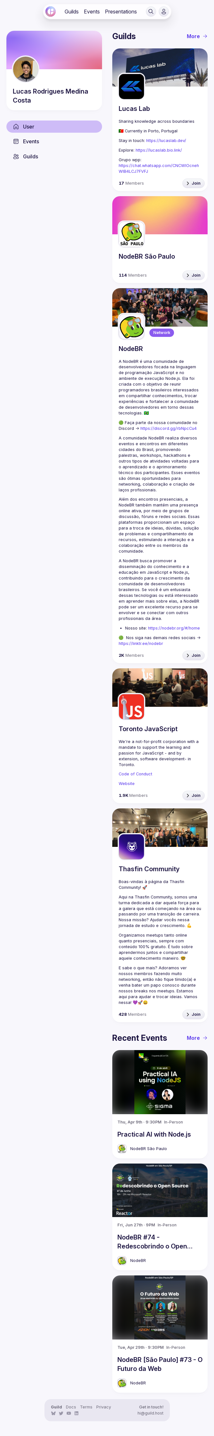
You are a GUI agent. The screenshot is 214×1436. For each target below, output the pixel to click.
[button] (151, 11)
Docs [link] (71, 1407)
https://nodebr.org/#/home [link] (174, 628)
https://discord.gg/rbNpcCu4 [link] (168, 428)
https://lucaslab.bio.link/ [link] (159, 150)
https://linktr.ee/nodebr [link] (141, 643)
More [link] (197, 36)
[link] (50, 11)
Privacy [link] (103, 1407)
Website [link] (127, 783)
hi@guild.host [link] (150, 1413)
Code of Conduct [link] (135, 774)
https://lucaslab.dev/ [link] (166, 140)
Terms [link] (86, 1407)
